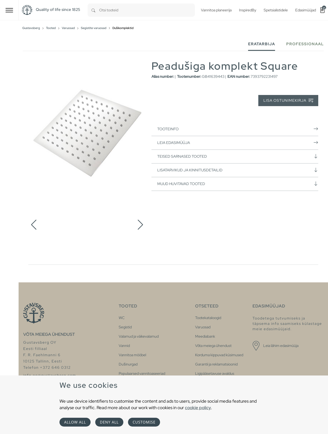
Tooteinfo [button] (237, 128)
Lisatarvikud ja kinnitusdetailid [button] (237, 170)
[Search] (93, 10)
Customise (144, 422)
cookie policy (198, 408)
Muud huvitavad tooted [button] (237, 183)
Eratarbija (261, 44)
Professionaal (305, 44)
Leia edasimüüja (237, 142)
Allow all (75, 422)
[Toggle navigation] (9, 10)
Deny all (109, 422)
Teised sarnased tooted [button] (237, 156)
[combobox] (147, 10)
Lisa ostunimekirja (288, 100)
